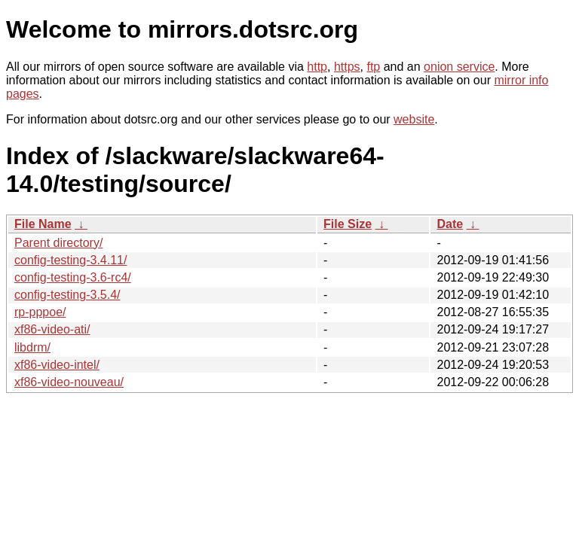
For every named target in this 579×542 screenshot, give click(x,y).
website (414, 119)
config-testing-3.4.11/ (70, 260)
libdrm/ (32, 347)
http (317, 66)
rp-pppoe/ (40, 312)
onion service (459, 66)
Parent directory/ (58, 242)
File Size (347, 224)
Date (450, 224)
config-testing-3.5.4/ (67, 294)
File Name (43, 224)
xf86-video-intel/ (57, 364)
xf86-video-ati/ (52, 329)
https (347, 66)
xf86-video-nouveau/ (69, 382)
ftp (373, 66)
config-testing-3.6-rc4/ (72, 277)
